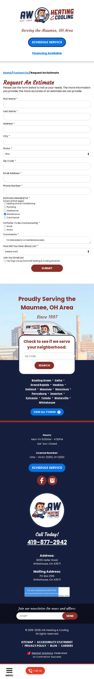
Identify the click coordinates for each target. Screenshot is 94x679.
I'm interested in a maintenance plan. (47, 239)
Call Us (35, 671)
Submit (47, 268)
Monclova (62, 389)
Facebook (41, 480)
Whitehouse (47, 402)
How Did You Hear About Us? (20, 245)
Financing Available (47, 53)
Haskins (58, 384)
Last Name (10, 111)
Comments (11, 234)
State (7, 148)
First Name (10, 98)
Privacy (61, 595)
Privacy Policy (37, 592)
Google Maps (52, 480)
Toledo (46, 397)
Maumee (46, 389)
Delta (58, 380)
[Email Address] (43, 615)
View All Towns (45, 411)
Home (7, 72)
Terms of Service (50, 592)
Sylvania (32, 397)
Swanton (56, 393)
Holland (30, 389)
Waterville (61, 397)
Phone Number (12, 185)
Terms (67, 595)
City (6, 136)
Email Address (12, 173)
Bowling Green (41, 380)
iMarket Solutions (42, 652)
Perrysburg (39, 393)
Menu (9, 675)
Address (9, 123)
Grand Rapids (39, 384)
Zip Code (9, 160)
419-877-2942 (47, 542)
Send (70, 615)
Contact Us (21, 72)
